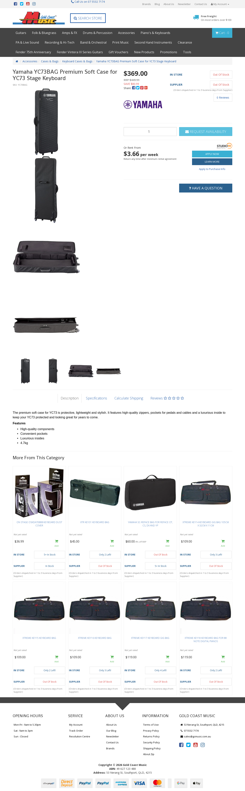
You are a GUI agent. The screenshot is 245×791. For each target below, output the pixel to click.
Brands (146, 4)
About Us (169, 4)
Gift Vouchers (118, 52)
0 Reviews (223, 97)
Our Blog (111, 730)
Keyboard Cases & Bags (77, 61)
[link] (181, 744)
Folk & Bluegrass (44, 33)
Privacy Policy (151, 730)
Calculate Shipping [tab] (128, 398)
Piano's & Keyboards (155, 33)
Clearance (185, 42)
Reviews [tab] (167, 398)
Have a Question (205, 188)
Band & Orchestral (93, 42)
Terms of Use (151, 724)
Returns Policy (151, 736)
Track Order (76, 730)
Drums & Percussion (97, 33)
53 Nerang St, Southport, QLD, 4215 (202, 724)
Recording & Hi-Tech (59, 42)
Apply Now (212, 154)
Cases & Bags (50, 61)
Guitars (21, 33)
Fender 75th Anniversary (33, 52)
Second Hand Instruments (153, 42)
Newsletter (184, 4)
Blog (157, 4)
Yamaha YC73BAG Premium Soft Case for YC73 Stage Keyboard (136, 61)
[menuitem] (134, 88)
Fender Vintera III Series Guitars (80, 52)
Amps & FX (69, 33)
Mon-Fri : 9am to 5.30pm (27, 724)
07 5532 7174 (189, 730)
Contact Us (201, 4)
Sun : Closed (21, 736)
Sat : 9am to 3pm (23, 730)
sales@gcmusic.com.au (195, 736)
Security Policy (151, 742)
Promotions (168, 52)
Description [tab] (70, 398)
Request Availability (205, 131)
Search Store (88, 18)
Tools (187, 52)
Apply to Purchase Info (212, 169)
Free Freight (216, 18)
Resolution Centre (79, 736)
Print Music (120, 42)
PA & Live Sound (27, 42)
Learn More (212, 161)
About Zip (148, 754)
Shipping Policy (152, 748)
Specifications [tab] (96, 398)
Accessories (126, 33)
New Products (144, 52)
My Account (75, 724)
